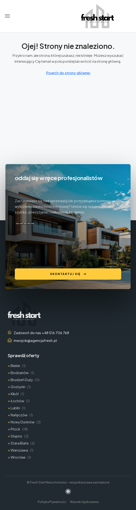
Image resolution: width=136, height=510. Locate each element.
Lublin (15, 408)
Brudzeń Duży (22, 379)
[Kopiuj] (17, 223)
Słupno (16, 436)
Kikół (15, 393)
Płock (15, 429)
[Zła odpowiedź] (25, 223)
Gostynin (18, 386)
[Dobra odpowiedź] (21, 223)
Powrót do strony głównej (68, 72)
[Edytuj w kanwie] (33, 223)
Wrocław (18, 457)
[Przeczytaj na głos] (29, 223)
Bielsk (15, 365)
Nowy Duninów (23, 422)
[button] (7, 16)
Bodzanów (20, 372)
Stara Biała (19, 443)
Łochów (17, 400)
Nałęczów (19, 415)
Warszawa (19, 450)
